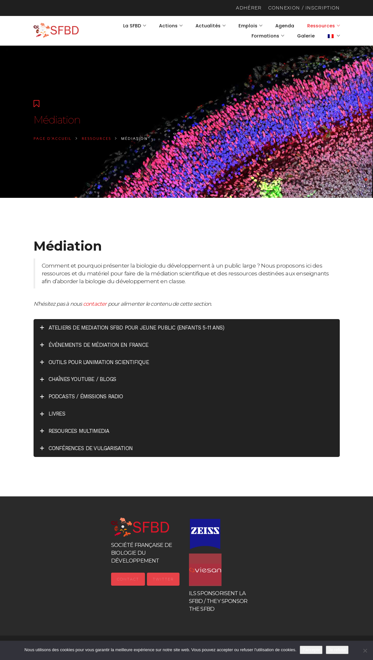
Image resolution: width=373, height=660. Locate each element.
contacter (95, 304)
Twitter (163, 579)
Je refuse (337, 649)
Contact (128, 579)
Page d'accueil (53, 139)
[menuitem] (334, 36)
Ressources (96, 139)
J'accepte (311, 649)
